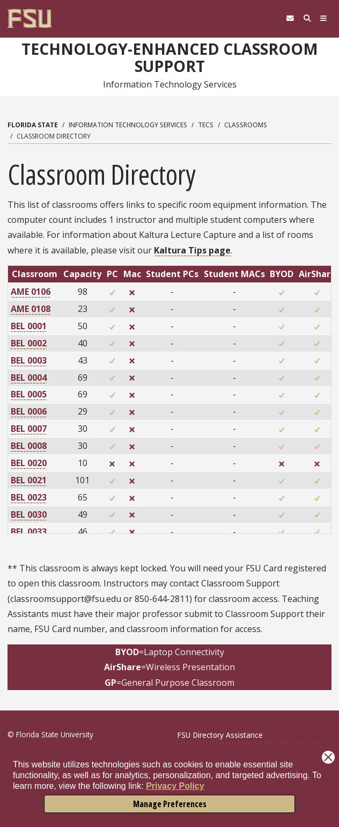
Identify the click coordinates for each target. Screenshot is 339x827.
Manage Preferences (170, 804)
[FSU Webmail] (286, 18)
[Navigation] (322, 18)
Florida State (33, 124)
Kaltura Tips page (192, 250)
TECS (205, 124)
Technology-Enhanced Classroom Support (169, 57)
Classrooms (245, 124)
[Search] (305, 18)
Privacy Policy (175, 785)
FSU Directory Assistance (220, 735)
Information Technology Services (128, 124)
